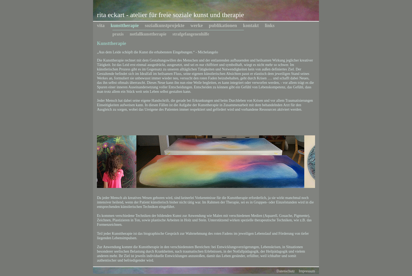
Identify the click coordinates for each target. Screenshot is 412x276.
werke (196, 25)
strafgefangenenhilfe (190, 34)
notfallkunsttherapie (148, 34)
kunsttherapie (125, 25)
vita (101, 25)
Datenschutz (286, 271)
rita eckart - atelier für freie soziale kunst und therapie (170, 15)
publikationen (223, 25)
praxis (118, 34)
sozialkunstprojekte (164, 25)
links (270, 25)
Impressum (307, 271)
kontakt (251, 25)
